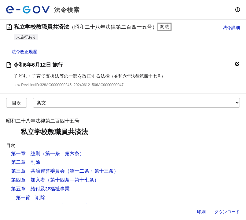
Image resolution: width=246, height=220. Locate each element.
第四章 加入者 (28, 179)
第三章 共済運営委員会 (38, 171)
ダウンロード (227, 211)
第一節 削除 (30, 197)
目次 (16, 102)
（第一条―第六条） (62, 153)
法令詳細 (231, 27)
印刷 (201, 211)
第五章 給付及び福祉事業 (40, 188)
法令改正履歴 (24, 51)
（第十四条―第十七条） (72, 179)
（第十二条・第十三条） (92, 171)
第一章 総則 (25, 153)
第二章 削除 (25, 162)
